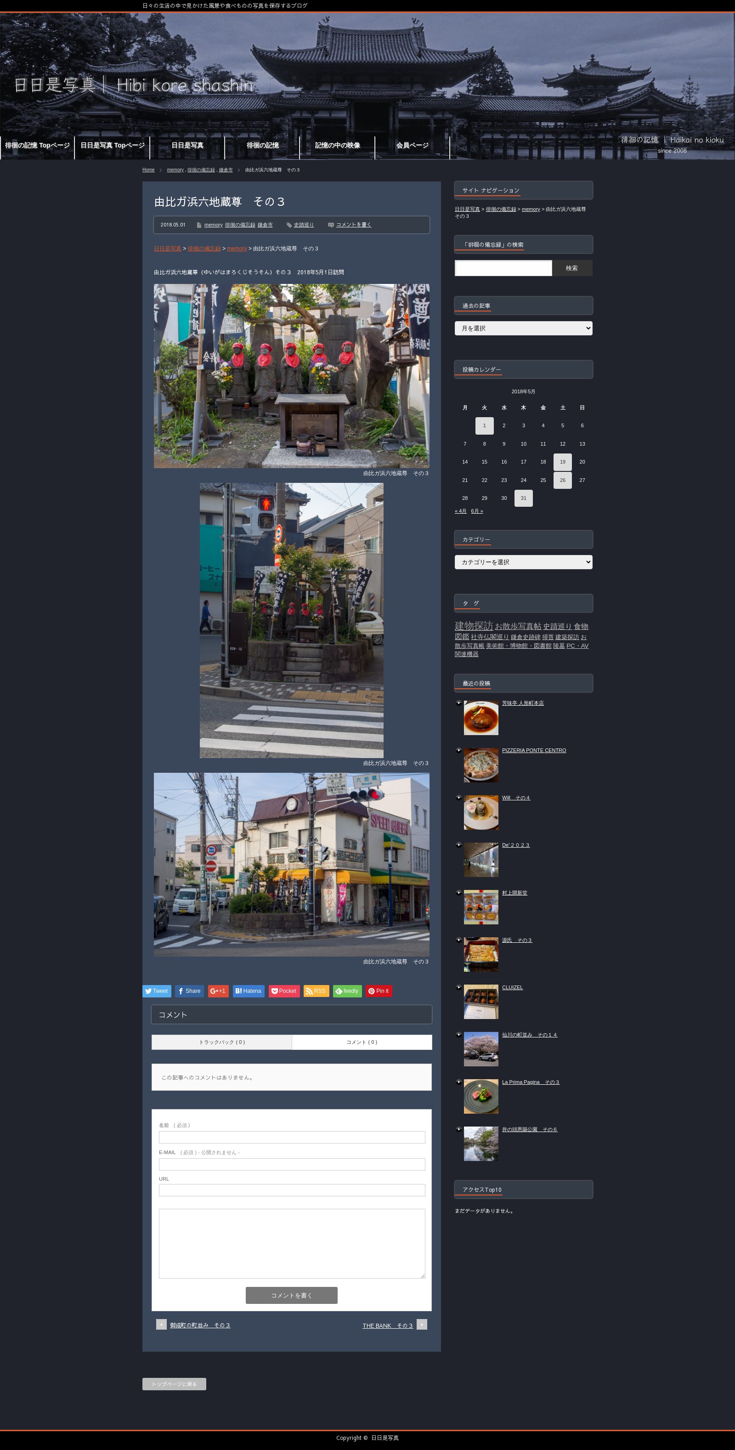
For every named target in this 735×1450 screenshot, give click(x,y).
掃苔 (548, 637)
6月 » (477, 511)
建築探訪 (567, 637)
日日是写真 (385, 1437)
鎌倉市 (226, 169)
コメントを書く (354, 224)
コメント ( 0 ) (361, 1042)
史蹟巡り (304, 224)
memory (175, 169)
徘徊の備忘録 (201, 169)
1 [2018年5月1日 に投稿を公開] (484, 425)
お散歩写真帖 (518, 626)
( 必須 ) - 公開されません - (199, 1152)
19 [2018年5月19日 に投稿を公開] (562, 461)
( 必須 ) (174, 1125)
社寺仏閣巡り (490, 636)
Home (148, 169)
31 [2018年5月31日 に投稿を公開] (523, 498)
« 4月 (461, 511)
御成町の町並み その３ (200, 1325)
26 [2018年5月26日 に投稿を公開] (562, 480)
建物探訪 (474, 625)
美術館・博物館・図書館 (519, 645)
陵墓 (559, 645)
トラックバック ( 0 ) (222, 1042)
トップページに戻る (174, 1384)
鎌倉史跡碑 (526, 637)
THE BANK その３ (387, 1325)
